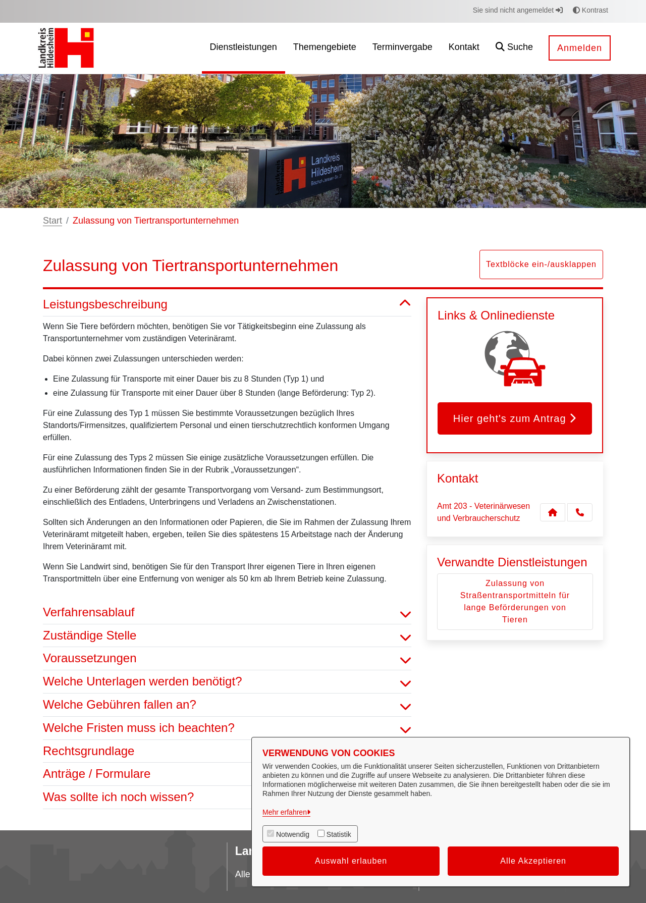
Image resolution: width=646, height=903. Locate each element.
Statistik (339, 834)
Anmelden (579, 48)
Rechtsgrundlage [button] (227, 751)
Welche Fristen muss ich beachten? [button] (227, 728)
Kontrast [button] (590, 10)
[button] (514, 48)
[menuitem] (243, 48)
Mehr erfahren (284, 812)
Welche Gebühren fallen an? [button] (227, 705)
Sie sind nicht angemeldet (518, 10)
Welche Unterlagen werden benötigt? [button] (227, 681)
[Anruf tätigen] (580, 512)
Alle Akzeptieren (533, 861)
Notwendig (292, 834)
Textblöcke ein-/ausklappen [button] (541, 264)
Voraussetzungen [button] (227, 658)
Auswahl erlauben (351, 861)
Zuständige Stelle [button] (227, 635)
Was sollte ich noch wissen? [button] (227, 797)
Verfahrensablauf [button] (227, 612)
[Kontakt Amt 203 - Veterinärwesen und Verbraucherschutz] (552, 512)
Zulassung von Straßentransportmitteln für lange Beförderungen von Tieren (515, 601)
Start (52, 221)
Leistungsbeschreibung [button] (227, 304)
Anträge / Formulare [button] (227, 774)
